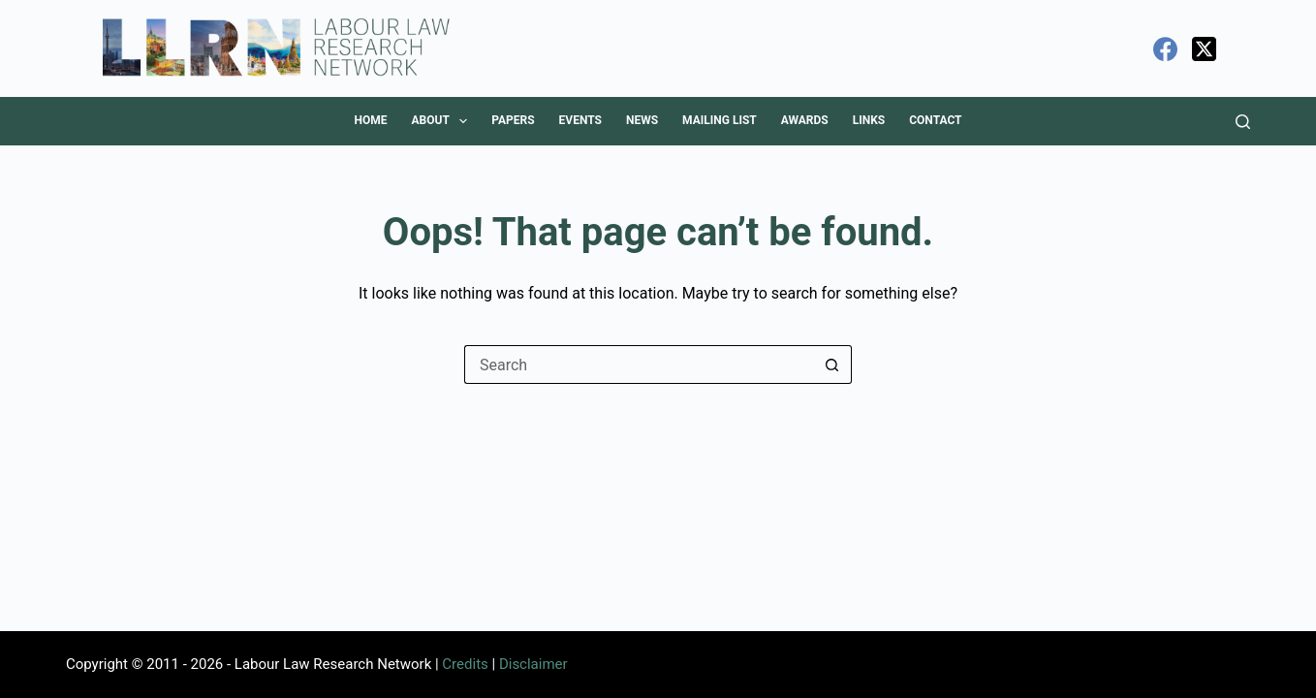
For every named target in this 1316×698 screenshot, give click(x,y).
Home (370, 120)
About (443, 121)
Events (580, 120)
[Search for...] (638, 364)
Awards (805, 120)
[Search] (1243, 121)
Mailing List (719, 120)
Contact (935, 120)
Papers (512, 120)
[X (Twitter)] (1204, 49)
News (642, 120)
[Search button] (832, 364)
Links (869, 120)
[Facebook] (1165, 49)
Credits (464, 664)
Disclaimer (533, 664)
